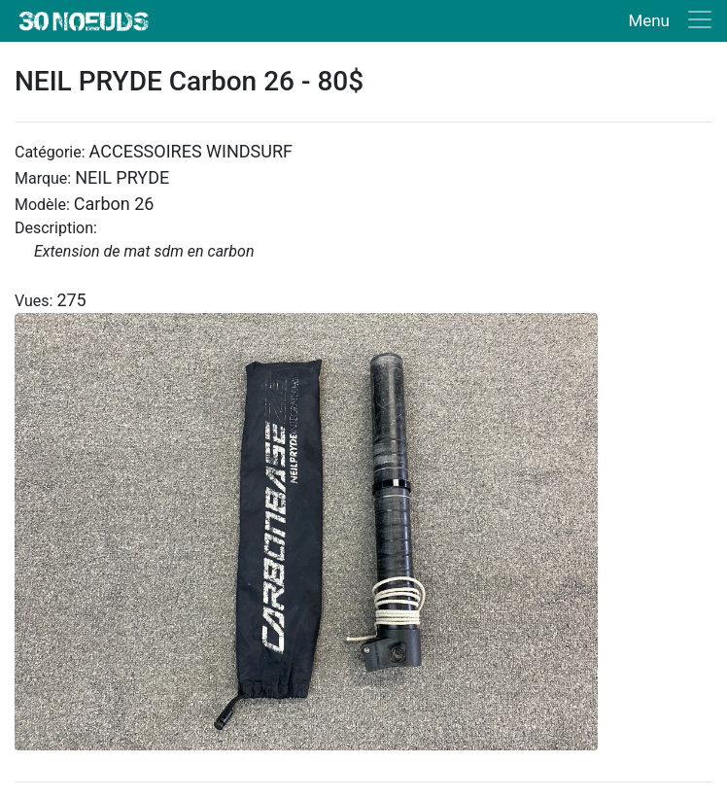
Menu (649, 20)
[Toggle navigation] (666, 21)
